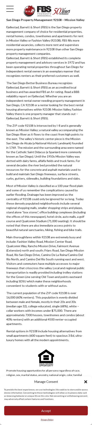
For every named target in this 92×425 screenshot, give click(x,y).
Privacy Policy (47, 420)
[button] (86, 382)
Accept (46, 411)
